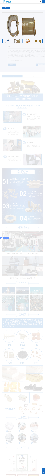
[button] (42, 41)
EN (40, 1)
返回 (5, 7)
